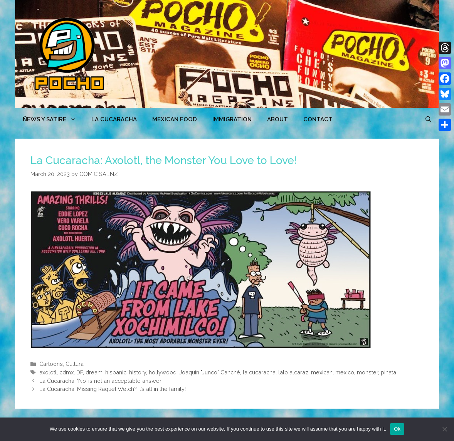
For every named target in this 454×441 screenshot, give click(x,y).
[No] (444, 429)
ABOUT (277, 119)
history (137, 372)
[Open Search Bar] (428, 119)
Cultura (75, 364)
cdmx (66, 372)
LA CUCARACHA (114, 119)
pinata (388, 372)
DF (79, 372)
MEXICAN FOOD (174, 119)
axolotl (48, 372)
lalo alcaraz (293, 372)
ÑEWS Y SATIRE (53, 119)
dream (94, 372)
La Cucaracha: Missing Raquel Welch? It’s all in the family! (112, 389)
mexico (344, 372)
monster (367, 372)
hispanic (115, 372)
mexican (322, 372)
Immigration (232, 119)
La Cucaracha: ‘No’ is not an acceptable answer (100, 380)
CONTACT (318, 119)
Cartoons (51, 364)
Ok (397, 429)
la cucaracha (259, 372)
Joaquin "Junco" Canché (209, 372)
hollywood (163, 372)
